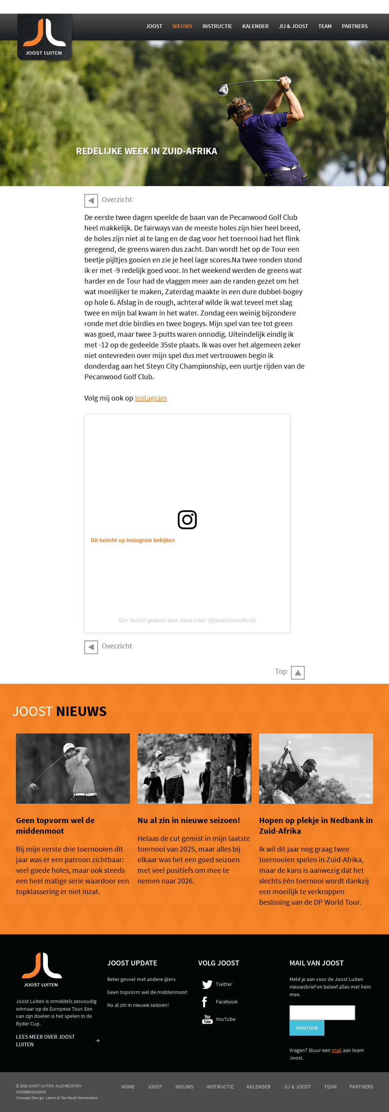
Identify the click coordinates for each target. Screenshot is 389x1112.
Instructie (217, 26)
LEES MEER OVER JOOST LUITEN (45, 1040)
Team (325, 26)
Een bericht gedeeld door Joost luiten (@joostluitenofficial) (187, 620)
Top (281, 671)
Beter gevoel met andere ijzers (141, 979)
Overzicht (117, 199)
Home (127, 1086)
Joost (154, 26)
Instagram (151, 397)
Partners (355, 26)
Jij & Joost (293, 26)
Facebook (227, 1001)
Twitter (224, 984)
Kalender (255, 26)
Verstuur (307, 1028)
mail (337, 1050)
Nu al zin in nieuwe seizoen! (189, 820)
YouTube (226, 1019)
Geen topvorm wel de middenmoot (55, 825)
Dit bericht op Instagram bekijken (133, 540)
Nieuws (182, 26)
